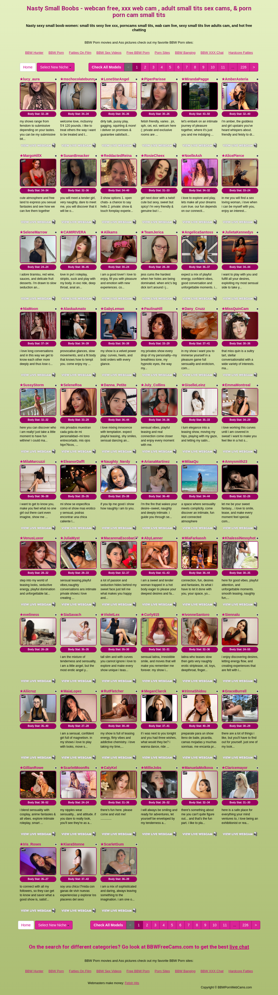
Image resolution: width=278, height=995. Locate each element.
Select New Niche (55, 67)
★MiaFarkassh (193, 538)
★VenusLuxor (31, 538)
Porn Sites (162, 52)
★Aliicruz (28, 691)
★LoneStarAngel (114, 79)
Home (27, 67)
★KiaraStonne (72, 844)
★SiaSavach (70, 615)
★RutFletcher (112, 691)
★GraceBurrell (234, 691)
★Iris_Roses (30, 844)
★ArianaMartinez (155, 461)
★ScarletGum (112, 844)
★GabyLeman (112, 309)
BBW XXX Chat (212, 52)
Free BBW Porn (138, 52)
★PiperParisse (153, 79)
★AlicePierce (233, 156)
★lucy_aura (30, 79)
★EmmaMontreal (236, 385)
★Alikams (108, 232)
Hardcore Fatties (241, 52)
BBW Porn (56, 52)
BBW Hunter (34, 52)
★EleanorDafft (72, 461)
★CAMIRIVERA (73, 232)
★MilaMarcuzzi (32, 461)
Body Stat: (38, 114)
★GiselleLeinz (193, 385)
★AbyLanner (152, 538)
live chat (239, 947)
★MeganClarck (153, 691)
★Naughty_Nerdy (115, 461)
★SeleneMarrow (33, 232)
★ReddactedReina (116, 156)
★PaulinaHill (151, 309)
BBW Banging (185, 52)
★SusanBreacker (74, 156)
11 (223, 67)
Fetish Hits (132, 983)
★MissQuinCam (235, 309)
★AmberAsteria (235, 79)
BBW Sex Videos (108, 52)
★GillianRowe (31, 768)
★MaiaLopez (71, 691)
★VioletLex (109, 615)
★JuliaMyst (70, 538)
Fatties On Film (80, 52)
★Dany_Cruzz (193, 309)
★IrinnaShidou (193, 691)
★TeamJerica (152, 232)
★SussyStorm (32, 385)
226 (243, 67)
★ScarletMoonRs (74, 768)
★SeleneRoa (71, 385)
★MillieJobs (151, 768)
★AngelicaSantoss (197, 232)
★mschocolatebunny (78, 79)
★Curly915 (150, 615)
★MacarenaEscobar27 (119, 538)
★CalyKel (108, 768)
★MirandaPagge (195, 79)
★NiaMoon (29, 309)
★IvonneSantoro (195, 615)
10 (213, 67)
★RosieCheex (152, 156)
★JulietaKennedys (237, 232)
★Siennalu (231, 615)
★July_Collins (153, 385)
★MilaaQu (189, 461)
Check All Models (106, 67)
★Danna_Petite (113, 385)
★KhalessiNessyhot (239, 538)
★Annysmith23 (234, 461)
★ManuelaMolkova (197, 768)
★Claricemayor (235, 768)
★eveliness (29, 615)
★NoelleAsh (191, 156)
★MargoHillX (31, 156)
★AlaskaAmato (73, 309)
